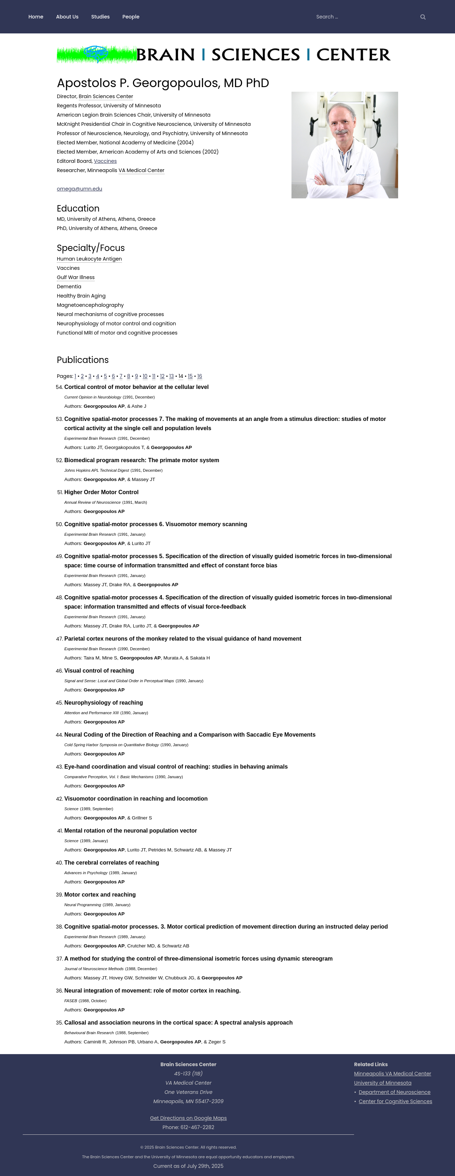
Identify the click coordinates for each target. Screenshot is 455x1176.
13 (171, 376)
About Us (67, 16)
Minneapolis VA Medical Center (392, 1073)
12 (162, 376)
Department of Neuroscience (395, 1092)
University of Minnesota (382, 1082)
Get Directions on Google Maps (188, 1118)
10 (145, 376)
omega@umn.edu (79, 188)
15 (190, 376)
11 (153, 376)
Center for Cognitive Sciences (395, 1101)
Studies (100, 16)
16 (199, 376)
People (131, 16)
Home (35, 16)
